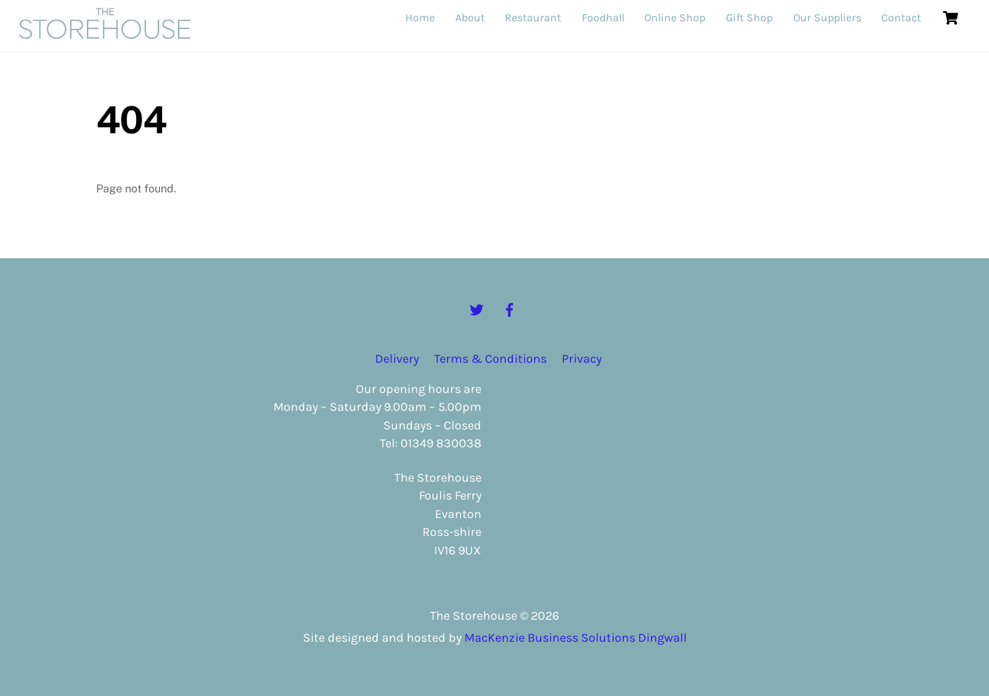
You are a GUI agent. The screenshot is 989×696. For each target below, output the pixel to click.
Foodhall (603, 17)
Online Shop (674, 17)
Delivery (397, 358)
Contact (901, 17)
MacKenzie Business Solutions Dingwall (575, 637)
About (470, 17)
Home (420, 17)
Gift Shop (749, 17)
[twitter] (476, 308)
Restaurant (533, 17)
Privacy (582, 358)
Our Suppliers (827, 17)
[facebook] (509, 308)
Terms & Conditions (490, 358)
